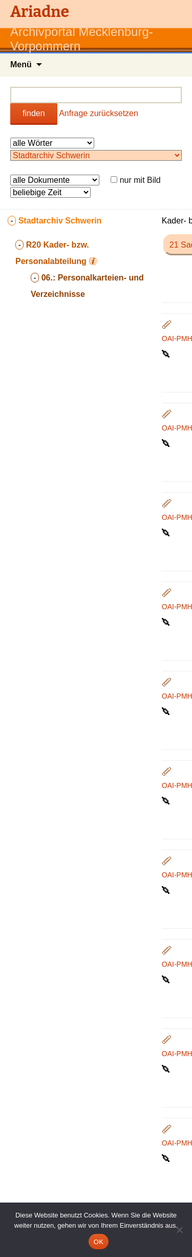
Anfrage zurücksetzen (98, 113)
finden (34, 113)
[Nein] (179, 1230)
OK (98, 1242)
